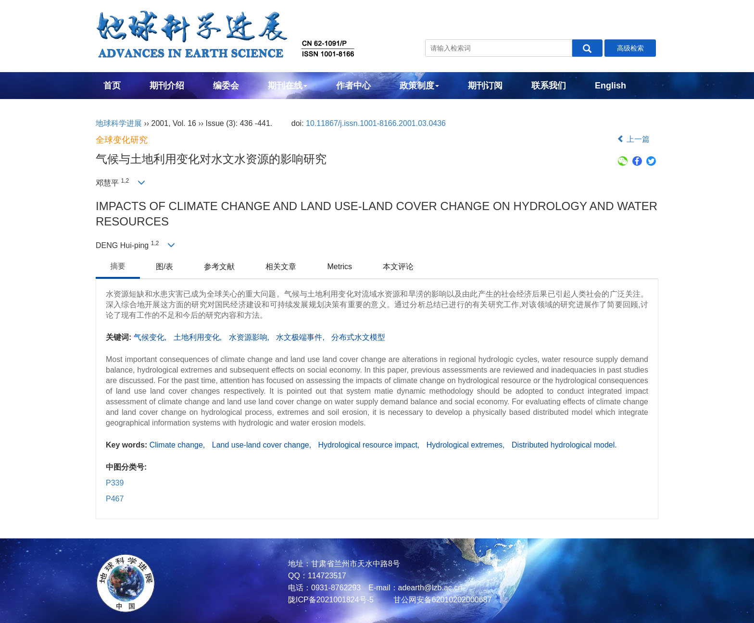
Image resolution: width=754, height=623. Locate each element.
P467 (115, 499)
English (610, 85)
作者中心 (353, 85)
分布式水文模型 (358, 337)
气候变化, (151, 337)
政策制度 (419, 85)
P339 (115, 483)
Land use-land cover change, (263, 445)
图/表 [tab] (164, 266)
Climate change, (178, 445)
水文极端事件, (301, 337)
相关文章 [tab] (280, 266)
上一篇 (633, 139)
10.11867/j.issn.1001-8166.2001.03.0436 (376, 123)
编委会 (226, 85)
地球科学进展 (119, 123)
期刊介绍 (167, 85)
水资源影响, (250, 337)
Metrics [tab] (339, 266)
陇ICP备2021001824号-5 (331, 600)
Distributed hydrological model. (564, 445)
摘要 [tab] (118, 266)
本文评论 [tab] (398, 266)
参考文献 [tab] (219, 266)
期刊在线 (287, 85)
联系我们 (548, 85)
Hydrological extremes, (467, 445)
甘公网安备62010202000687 (441, 600)
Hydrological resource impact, (370, 445)
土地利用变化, (199, 337)
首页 (112, 85)
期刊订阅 (485, 85)
